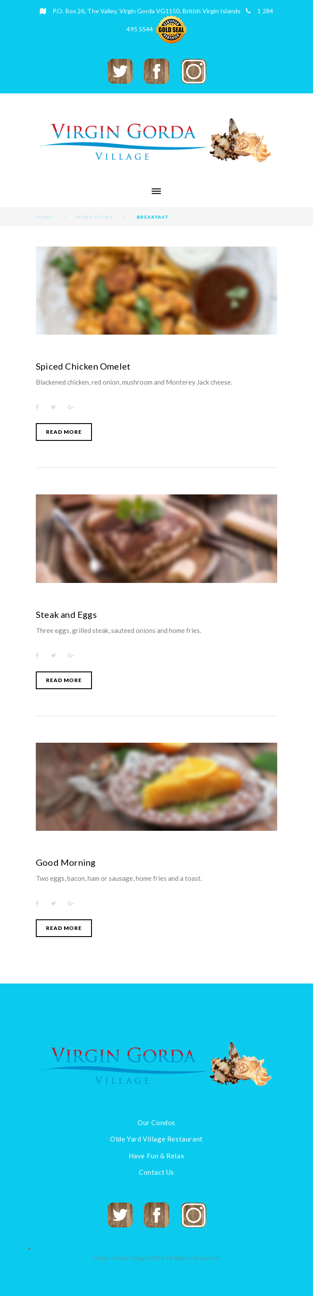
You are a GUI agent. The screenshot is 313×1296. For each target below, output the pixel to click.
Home (44, 217)
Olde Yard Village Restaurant (156, 1139)
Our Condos (156, 1122)
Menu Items (94, 217)
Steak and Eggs (66, 614)
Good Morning (65, 862)
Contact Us (156, 1172)
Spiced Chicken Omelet (83, 366)
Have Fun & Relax (157, 1156)
